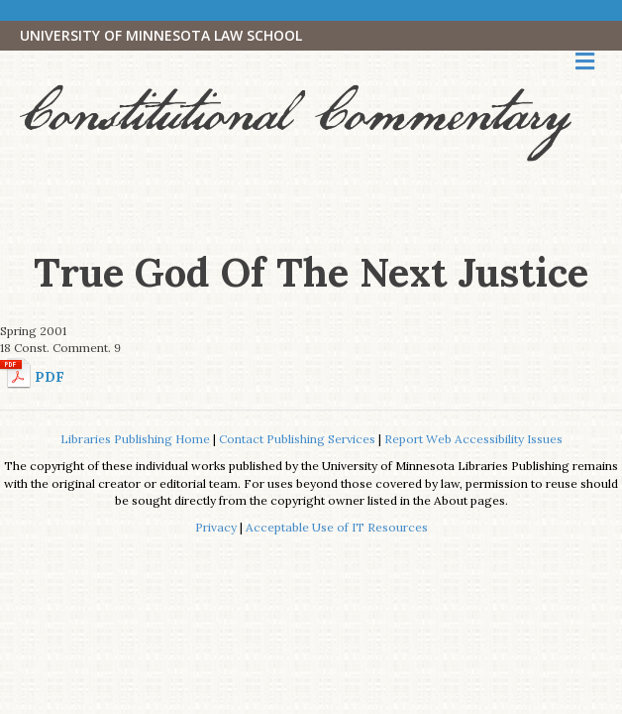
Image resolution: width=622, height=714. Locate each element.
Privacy (216, 527)
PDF (49, 377)
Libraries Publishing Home (135, 438)
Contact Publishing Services (297, 438)
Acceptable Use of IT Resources (337, 527)
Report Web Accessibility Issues (473, 438)
